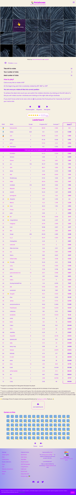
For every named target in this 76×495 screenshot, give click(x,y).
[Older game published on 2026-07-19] (21, 420)
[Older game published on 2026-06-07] (8, 433)
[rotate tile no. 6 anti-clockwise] (3, 25)
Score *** (69, 124)
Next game (47, 110)
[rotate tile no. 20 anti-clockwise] (28, 50)
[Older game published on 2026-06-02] (29, 433)
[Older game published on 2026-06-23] (68, 425)
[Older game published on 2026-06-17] (29, 429)
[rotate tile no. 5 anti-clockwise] (66, 13)
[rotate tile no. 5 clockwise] (73, 13)
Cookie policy (5, 459)
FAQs (3, 457)
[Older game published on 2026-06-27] (51, 425)
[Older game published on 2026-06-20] (16, 429)
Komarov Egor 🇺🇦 (25, 476)
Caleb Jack (23, 469)
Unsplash (46, 59)
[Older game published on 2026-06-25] (59, 425)
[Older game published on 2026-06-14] (42, 429)
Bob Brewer (24, 455)
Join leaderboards (38, 407)
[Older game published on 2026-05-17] (34, 437)
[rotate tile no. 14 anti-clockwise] (28, 38)
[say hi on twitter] (42, 481)
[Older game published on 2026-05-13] (51, 437)
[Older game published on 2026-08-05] (12, 416)
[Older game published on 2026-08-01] (29, 416)
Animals (4, 471)
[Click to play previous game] (30, 106)
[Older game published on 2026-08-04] (16, 416)
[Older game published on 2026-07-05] (16, 425)
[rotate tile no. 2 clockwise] (35, 13)
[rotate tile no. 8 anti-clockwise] (28, 25)
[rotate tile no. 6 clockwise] (9, 25)
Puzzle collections (6, 462)
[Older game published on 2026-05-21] (16, 437)
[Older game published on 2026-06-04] (21, 433)
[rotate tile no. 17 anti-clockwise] (66, 38)
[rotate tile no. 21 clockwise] (47, 50)
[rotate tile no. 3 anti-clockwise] (41, 13)
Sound (41, 446)
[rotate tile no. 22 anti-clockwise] (54, 50)
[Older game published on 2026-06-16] (34, 429)
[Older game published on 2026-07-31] (34, 416)
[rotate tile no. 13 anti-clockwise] (16, 38)
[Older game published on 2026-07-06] (12, 425)
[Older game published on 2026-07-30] (38, 416)
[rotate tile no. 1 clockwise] (22, 13)
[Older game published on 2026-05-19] (25, 437)
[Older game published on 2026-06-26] (55, 425)
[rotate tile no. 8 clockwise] (35, 25)
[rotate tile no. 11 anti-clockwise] (66, 25)
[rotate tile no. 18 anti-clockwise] (3, 50)
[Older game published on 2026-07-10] (59, 420)
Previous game (30, 110)
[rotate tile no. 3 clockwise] (47, 13)
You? (51, 452)
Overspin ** (56, 124)
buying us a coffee (42, 399)
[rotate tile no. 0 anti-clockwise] (3, 13)
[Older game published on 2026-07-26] (55, 416)
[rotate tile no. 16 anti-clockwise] (54, 38)
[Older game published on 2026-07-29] (42, 416)
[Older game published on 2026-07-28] (46, 416)
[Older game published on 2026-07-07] (8, 425)
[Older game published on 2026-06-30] (38, 425)
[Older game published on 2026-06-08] (68, 429)
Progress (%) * (43, 124)
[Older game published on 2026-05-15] (42, 437)
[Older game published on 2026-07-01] (34, 425)
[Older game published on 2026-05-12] (55, 437)
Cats (3, 467)
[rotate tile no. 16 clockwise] (60, 38)
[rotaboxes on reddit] (38, 481)
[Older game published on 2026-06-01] (34, 433)
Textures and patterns (7, 469)
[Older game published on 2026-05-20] (21, 437)
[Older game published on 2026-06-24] (64, 425)
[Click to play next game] (47, 106)
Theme (35, 446)
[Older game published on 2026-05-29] (46, 433)
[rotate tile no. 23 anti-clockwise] (66, 50)
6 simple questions (49, 466)
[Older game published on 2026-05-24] (68, 433)
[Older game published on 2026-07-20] (16, 420)
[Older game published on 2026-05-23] (8, 437)
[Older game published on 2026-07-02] (29, 425)
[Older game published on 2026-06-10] (59, 429)
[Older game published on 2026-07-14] (42, 420)
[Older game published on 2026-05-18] (29, 437)
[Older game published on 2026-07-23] (68, 416)
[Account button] (73, 2)
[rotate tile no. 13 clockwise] (22, 38)
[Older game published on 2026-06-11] (55, 429)
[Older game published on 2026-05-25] (64, 433)
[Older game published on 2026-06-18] (25, 429)
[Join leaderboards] (38, 404)
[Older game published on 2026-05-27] (55, 433)
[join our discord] (33, 481)
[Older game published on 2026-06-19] (21, 429)
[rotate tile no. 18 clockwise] (9, 50)
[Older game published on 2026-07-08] (68, 420)
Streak (30, 124)
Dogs (3, 464)
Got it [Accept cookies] (72, 492)
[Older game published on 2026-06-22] (8, 429)
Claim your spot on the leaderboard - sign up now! (38, 150)
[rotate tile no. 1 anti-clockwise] (16, 13)
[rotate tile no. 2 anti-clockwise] (28, 13)
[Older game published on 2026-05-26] (59, 433)
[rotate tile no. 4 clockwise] (60, 13)
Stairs (3, 474)
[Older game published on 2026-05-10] (64, 437)
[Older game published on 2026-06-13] (46, 429)
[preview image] (5, 62)
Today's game (5, 455)
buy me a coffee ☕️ (49, 455)
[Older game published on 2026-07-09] (64, 420)
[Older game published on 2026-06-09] (64, 429)
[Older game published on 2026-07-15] (38, 420)
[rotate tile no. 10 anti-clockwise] (54, 25)
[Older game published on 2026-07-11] (55, 420)
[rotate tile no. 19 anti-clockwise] (16, 50)
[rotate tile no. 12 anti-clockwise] (3, 38)
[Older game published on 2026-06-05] (16, 433)
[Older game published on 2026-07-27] (51, 416)
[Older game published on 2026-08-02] (25, 416)
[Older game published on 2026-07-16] (34, 420)
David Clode (24, 471)
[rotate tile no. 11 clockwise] (73, 25)
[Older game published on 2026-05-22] (12, 437)
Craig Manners (24, 467)
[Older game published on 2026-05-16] (38, 437)
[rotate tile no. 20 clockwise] (35, 50)
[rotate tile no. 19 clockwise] (22, 50)
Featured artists (25, 452)
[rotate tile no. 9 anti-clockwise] (41, 25)
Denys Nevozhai (25, 474)
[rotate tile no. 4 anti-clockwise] (54, 13)
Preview (12, 63)
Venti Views (24, 457)
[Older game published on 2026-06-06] (12, 433)
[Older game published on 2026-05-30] (42, 433)
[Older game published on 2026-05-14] (46, 437)
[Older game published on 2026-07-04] (21, 425)
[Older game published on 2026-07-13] (46, 420)
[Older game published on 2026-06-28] (46, 425)
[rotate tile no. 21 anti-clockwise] (41, 50)
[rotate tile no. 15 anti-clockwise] (41, 38)
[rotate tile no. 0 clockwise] (9, 13)
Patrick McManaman (37, 59)
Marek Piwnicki (24, 462)
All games (39, 110)
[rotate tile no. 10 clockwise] (60, 25)
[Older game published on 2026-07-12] (51, 420)
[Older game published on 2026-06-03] (25, 433)
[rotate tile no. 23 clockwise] (73, 50)
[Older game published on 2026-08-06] (8, 416)
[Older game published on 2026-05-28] (51, 433)
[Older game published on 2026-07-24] (64, 416)
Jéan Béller (23, 459)
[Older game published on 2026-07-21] (12, 420)
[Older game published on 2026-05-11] (59, 437)
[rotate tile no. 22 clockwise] (60, 50)
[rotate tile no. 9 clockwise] (47, 25)
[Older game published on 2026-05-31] (38, 433)
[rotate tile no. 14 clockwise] (35, 38)
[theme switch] (35, 443)
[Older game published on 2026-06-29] (42, 425)
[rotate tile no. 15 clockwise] (47, 38)
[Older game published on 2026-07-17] (29, 420)
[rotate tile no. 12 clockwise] (9, 38)
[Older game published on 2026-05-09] (68, 437)
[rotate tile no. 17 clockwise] (73, 38)
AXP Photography (25, 464)
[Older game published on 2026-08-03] (21, 416)
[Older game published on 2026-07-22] (8, 420)
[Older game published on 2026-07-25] (59, 416)
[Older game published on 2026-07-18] (25, 420)
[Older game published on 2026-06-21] (12, 429)
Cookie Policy (22, 492)
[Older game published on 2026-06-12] (51, 429)
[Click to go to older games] (39, 106)
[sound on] (41, 443)
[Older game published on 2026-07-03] (25, 425)
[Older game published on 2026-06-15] (38, 429)
